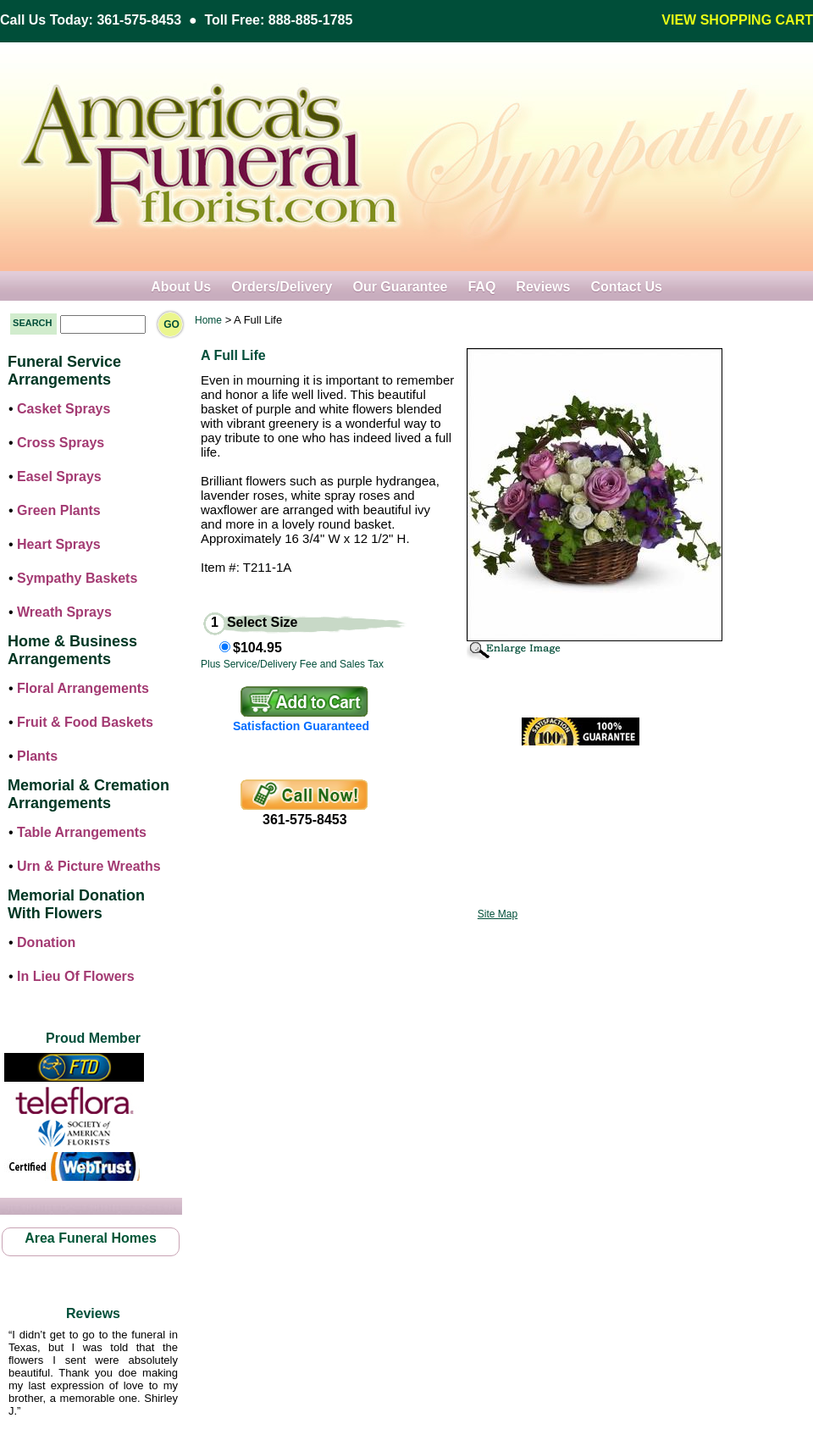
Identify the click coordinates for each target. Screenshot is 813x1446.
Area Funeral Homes (91, 1238)
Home (208, 320)
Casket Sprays (63, 409)
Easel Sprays (59, 476)
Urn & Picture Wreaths (89, 866)
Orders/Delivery (281, 287)
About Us (181, 287)
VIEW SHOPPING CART (737, 20)
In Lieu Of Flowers (76, 976)
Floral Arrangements (83, 688)
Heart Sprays (59, 544)
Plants (37, 756)
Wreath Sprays (64, 612)
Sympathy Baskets (77, 578)
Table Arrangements (82, 832)
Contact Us (625, 287)
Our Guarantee (399, 287)
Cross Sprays (60, 442)
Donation (46, 942)
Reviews (543, 287)
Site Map (497, 914)
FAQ (481, 287)
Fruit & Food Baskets (85, 722)
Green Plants (59, 510)
